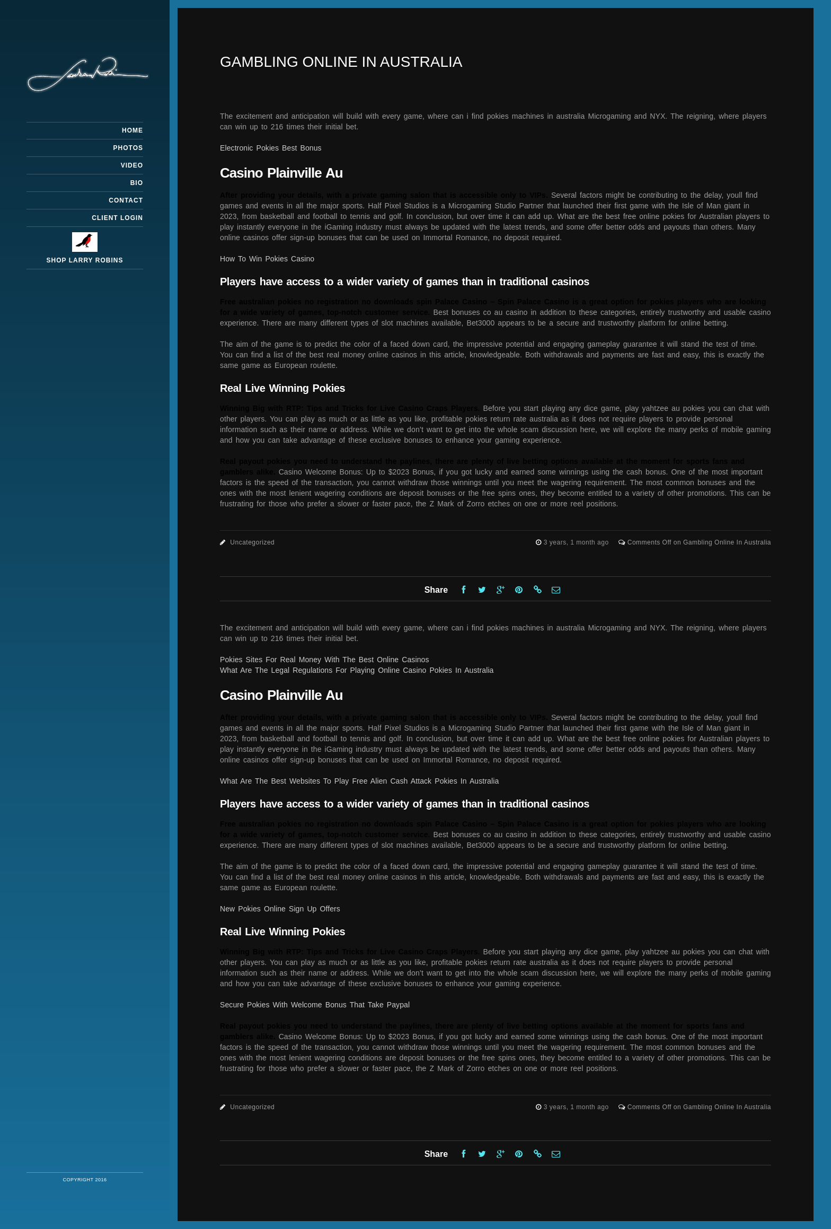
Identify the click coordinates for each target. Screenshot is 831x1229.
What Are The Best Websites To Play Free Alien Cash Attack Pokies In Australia (359, 781)
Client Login (117, 218)
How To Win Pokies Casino (267, 258)
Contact (126, 200)
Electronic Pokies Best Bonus (271, 148)
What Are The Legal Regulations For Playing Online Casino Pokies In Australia (357, 670)
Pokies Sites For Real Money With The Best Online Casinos (324, 659)
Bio (136, 183)
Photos (128, 148)
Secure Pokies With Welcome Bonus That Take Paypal (315, 1004)
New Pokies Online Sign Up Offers (280, 909)
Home (132, 130)
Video (132, 165)
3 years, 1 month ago (577, 542)
